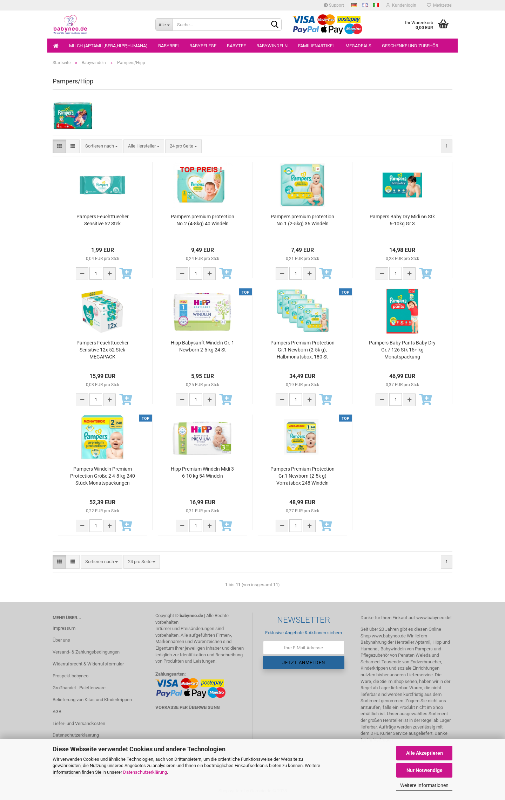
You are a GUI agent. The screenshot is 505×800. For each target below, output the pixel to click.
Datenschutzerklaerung (76, 735)
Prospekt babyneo (70, 675)
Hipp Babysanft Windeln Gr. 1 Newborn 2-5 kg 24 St (202, 346)
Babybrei (168, 45)
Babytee (236, 45)
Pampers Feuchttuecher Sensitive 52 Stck (102, 220)
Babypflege (202, 45)
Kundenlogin (401, 5)
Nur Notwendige (424, 770)
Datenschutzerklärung (145, 772)
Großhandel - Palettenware (79, 687)
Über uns (61, 640)
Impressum (64, 628)
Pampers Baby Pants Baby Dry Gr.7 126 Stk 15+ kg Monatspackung (402, 350)
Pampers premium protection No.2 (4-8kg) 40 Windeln (202, 220)
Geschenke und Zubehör (410, 45)
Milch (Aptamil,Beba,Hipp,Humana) (108, 45)
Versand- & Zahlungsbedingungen (86, 652)
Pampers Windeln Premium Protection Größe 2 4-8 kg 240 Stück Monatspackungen (102, 476)
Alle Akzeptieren (424, 753)
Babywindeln (272, 45)
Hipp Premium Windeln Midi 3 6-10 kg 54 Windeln (202, 472)
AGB (57, 711)
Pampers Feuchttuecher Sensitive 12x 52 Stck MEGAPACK (102, 350)
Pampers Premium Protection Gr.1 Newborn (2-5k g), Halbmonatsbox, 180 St (302, 350)
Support (334, 5)
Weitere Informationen (424, 785)
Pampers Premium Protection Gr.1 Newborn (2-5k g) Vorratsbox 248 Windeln (302, 476)
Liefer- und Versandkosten (79, 723)
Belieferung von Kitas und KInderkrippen (92, 699)
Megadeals (358, 45)
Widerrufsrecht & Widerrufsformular (88, 663)
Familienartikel (316, 45)
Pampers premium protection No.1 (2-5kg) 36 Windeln (302, 220)
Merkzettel (439, 5)
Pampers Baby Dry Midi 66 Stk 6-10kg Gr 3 (402, 220)
